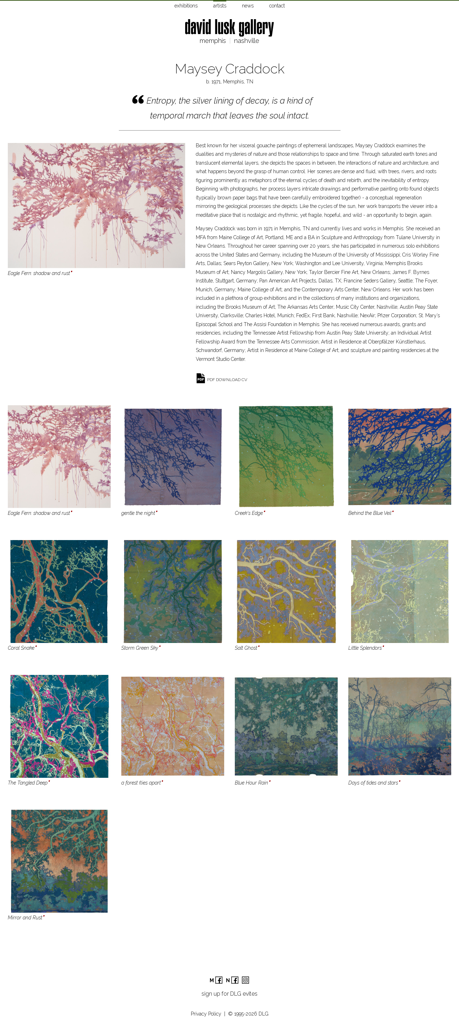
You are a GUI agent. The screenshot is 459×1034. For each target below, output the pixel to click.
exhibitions (186, 6)
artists (219, 6)
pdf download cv (227, 379)
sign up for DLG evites (229, 993)
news (248, 6)
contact (277, 6)
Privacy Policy (206, 1014)
